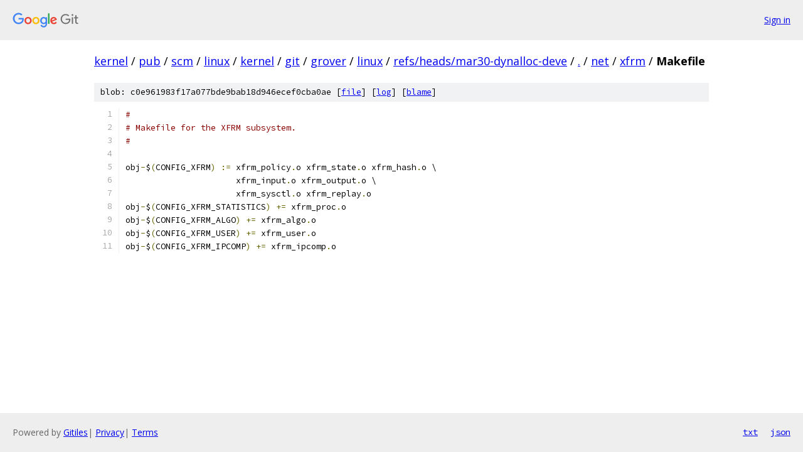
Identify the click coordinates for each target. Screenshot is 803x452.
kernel (111, 60)
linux (217, 60)
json (780, 432)
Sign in (777, 20)
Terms (145, 432)
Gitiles (75, 432)
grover (328, 60)
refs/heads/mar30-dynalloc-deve (480, 60)
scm (182, 60)
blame (419, 92)
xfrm (633, 60)
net (600, 60)
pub (150, 60)
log (383, 92)
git (292, 60)
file (351, 92)
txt (750, 432)
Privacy (109, 432)
